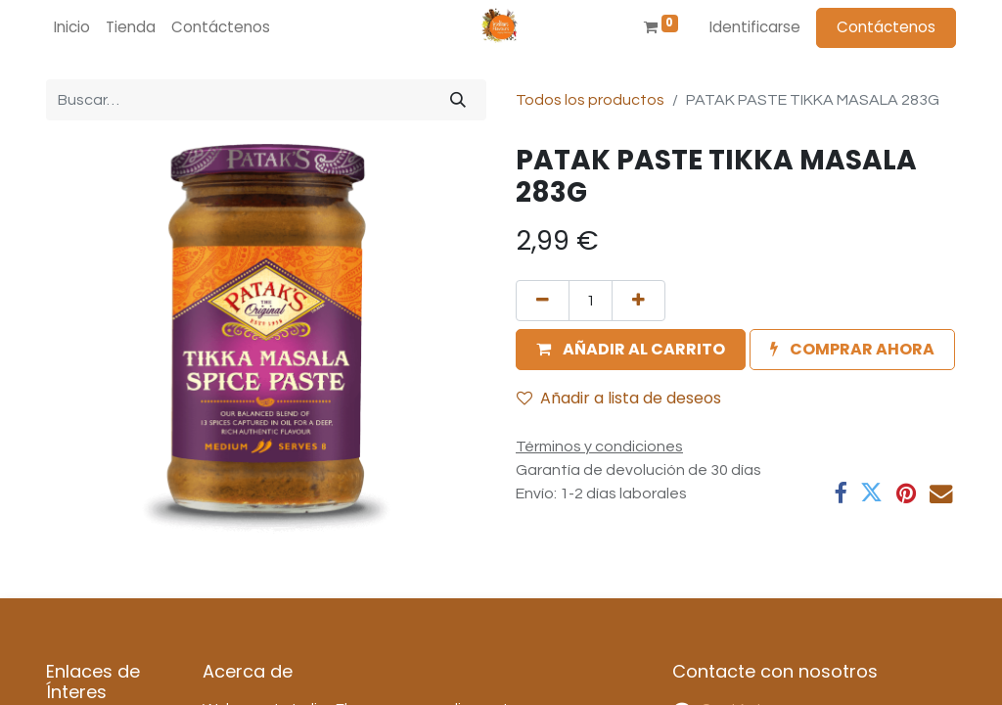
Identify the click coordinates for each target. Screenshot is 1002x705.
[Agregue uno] (638, 300)
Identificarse (754, 27)
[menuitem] (72, 28)
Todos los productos (590, 100)
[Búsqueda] (458, 99)
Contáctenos (886, 27)
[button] (631, 349)
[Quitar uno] (542, 300)
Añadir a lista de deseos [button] (619, 398)
